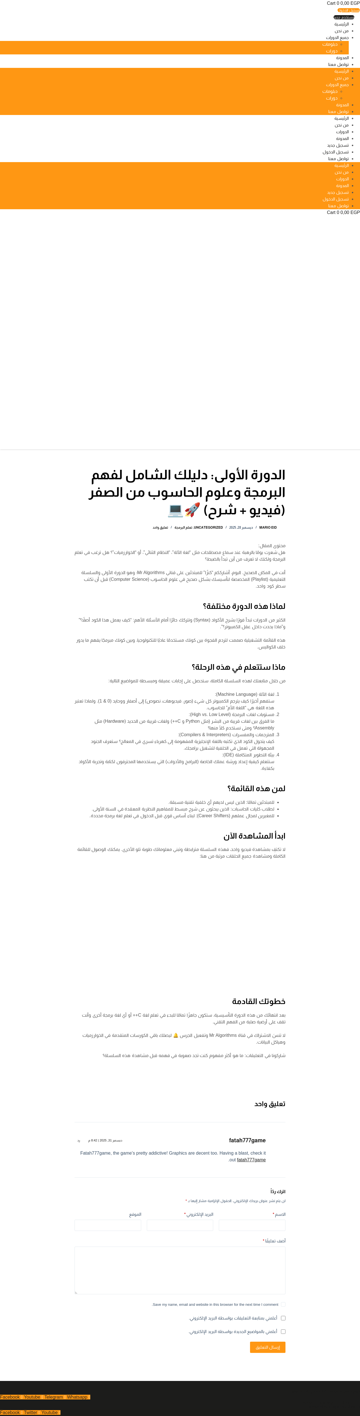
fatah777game (247, 1140)
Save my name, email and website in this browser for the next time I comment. (215, 1304)
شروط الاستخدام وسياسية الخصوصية (328, 1403)
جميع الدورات (337, 37)
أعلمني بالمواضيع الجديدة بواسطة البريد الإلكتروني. (232, 1331)
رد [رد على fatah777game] (78, 1140)
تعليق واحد (160, 527)
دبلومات (330, 44)
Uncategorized (208, 527)
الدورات (342, 131)
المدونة (342, 57)
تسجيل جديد (338, 145)
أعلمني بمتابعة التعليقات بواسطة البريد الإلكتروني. (233, 1318)
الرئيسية (341, 24)
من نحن (342, 30)
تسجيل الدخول (336, 151)
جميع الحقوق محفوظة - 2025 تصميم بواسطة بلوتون (325, 1391)
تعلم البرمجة (183, 527)
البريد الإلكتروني (198, 1214)
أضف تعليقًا (274, 1241)
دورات (332, 51)
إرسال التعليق (268, 1347)
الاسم (279, 1214)
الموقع (135, 1214)
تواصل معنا (338, 64)
